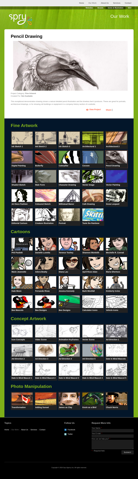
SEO (129, 8)
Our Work (92, 3)
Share (108, 110)
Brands (100, 8)
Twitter (70, 434)
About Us (105, 3)
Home (81, 3)
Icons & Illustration (115, 8)
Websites (89, 8)
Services (116, 3)
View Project (95, 109)
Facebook (71, 430)
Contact (128, 3)
